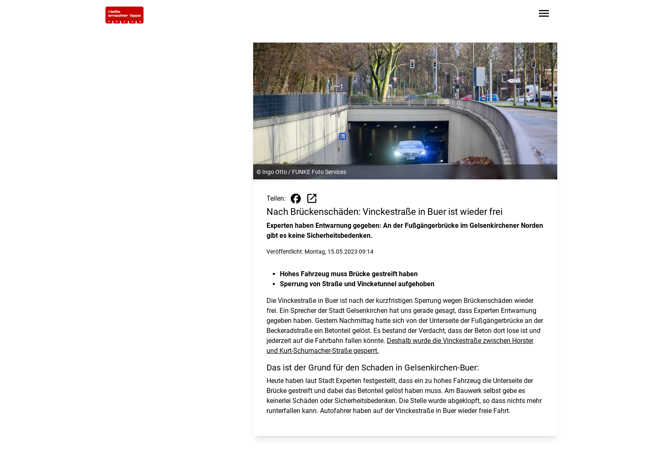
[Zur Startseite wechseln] (124, 15)
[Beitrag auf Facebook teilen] (296, 199)
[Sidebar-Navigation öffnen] (544, 15)
